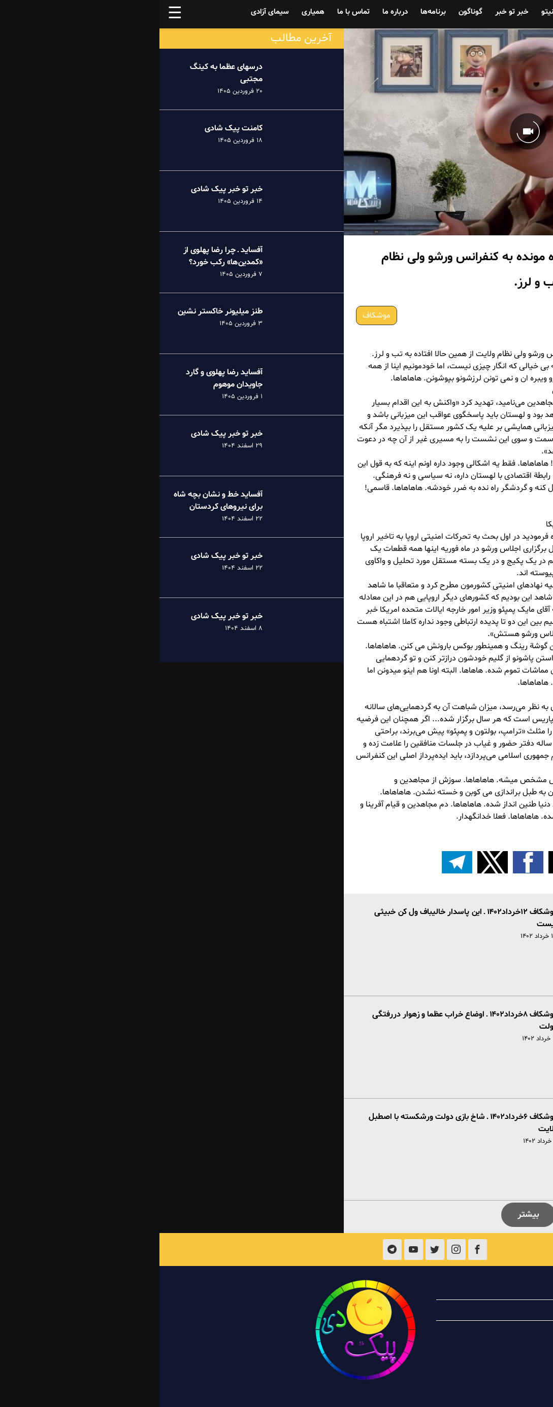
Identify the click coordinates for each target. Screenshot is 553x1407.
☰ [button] (15, 14)
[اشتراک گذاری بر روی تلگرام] (297, 862)
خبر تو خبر (352, 12)
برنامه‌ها (273, 12)
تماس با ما (194, 12)
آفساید (473, 12)
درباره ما (235, 12)
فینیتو (391, 12)
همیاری (153, 12)
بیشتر (369, 1214)
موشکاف (217, 315)
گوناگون (311, 12)
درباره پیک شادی (477, 1289)
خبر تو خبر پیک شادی (67, 189)
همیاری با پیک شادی (471, 1310)
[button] (440, 862)
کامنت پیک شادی (74, 128)
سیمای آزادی (110, 12)
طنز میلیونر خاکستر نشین (60, 311)
